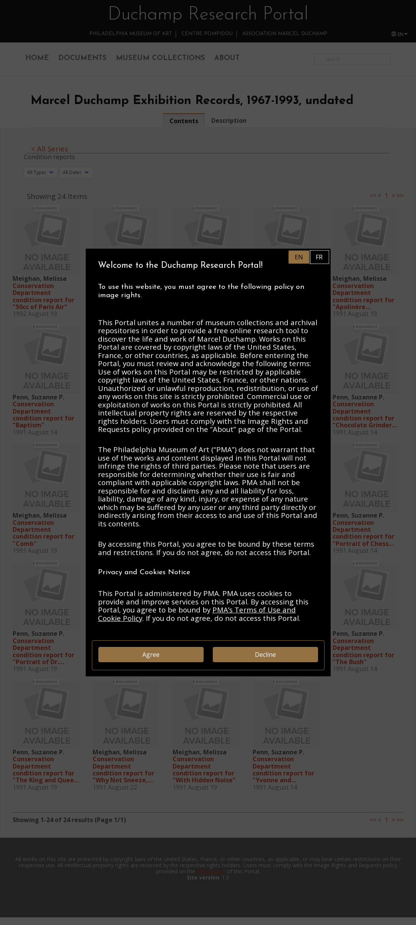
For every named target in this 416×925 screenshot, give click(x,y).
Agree (151, 654)
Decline (265, 654)
